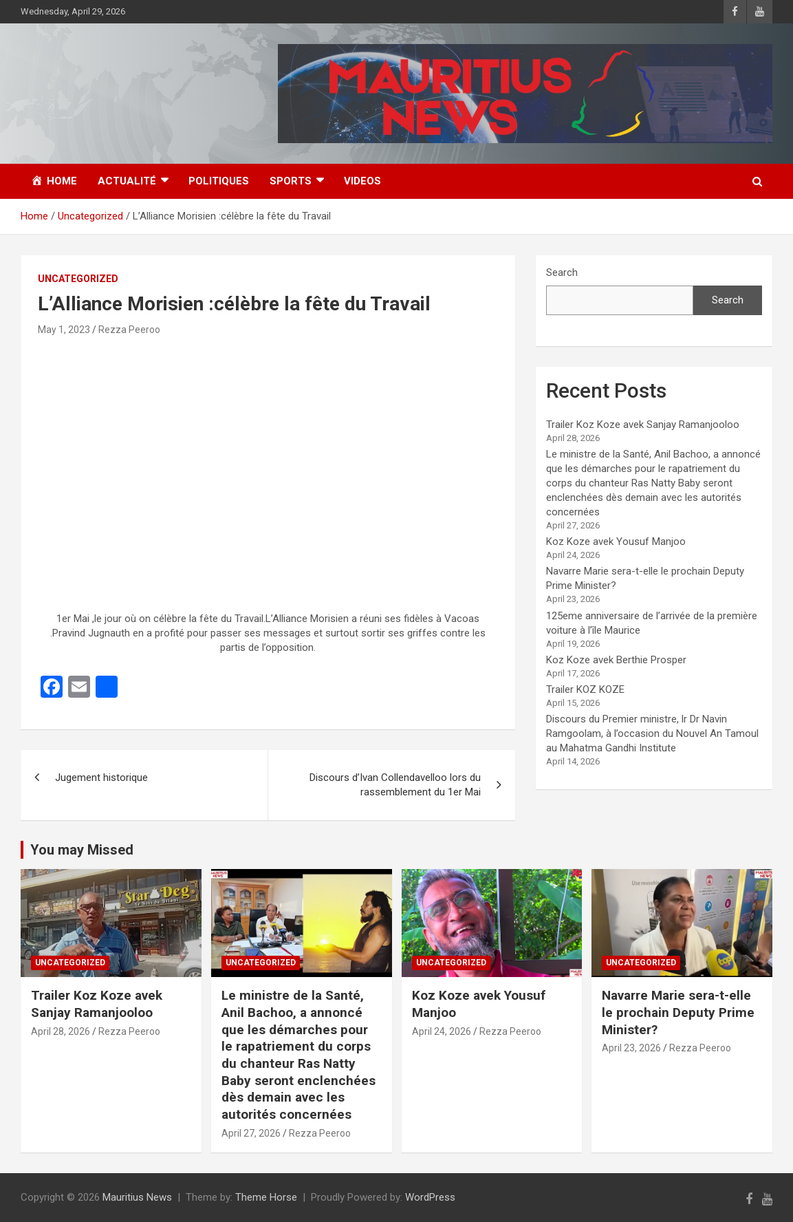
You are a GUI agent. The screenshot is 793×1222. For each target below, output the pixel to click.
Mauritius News (137, 1197)
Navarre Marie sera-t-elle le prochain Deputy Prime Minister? (678, 1012)
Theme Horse (266, 1197)
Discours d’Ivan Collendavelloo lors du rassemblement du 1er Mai (395, 784)
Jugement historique (101, 777)
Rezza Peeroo (129, 329)
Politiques (218, 181)
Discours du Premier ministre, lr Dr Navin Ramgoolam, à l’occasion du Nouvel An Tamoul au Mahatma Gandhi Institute (652, 733)
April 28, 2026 (60, 1031)
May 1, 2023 (64, 329)
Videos (362, 181)
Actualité (127, 181)
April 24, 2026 (441, 1031)
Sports (291, 181)
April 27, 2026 (251, 1133)
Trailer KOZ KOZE (585, 689)
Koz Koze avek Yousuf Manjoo (616, 541)
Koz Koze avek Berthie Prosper (616, 660)
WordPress (430, 1197)
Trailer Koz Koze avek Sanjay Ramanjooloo (642, 424)
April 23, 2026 (631, 1047)
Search (562, 272)
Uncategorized (78, 278)
